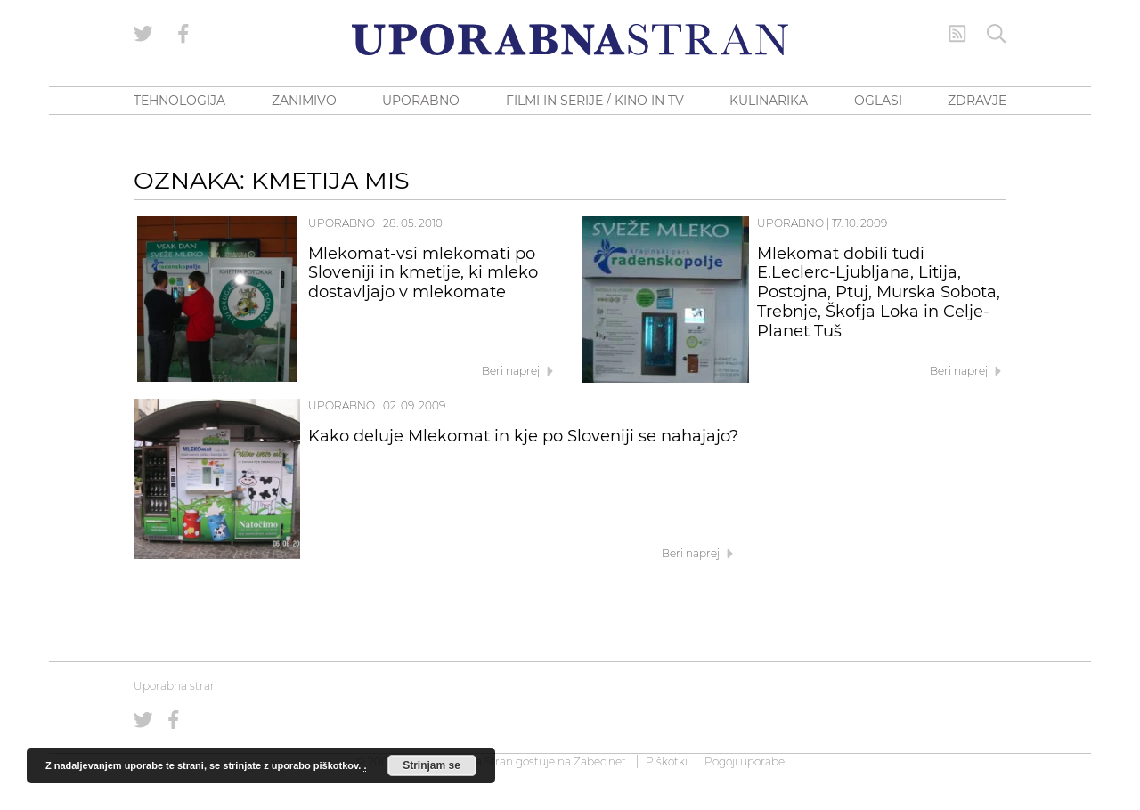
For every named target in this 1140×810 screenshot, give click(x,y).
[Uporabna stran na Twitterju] (143, 34)
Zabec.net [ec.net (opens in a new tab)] (600, 761)
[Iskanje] (996, 34)
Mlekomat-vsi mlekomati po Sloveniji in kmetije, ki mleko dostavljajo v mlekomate (423, 273)
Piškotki (667, 761)
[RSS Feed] (957, 34)
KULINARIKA (768, 101)
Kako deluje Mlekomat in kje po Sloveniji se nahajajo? (523, 436)
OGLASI (878, 101)
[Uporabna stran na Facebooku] (183, 34)
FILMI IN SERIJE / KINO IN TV (595, 101)
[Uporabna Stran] (570, 39)
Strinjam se (431, 765)
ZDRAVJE (977, 101)
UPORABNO (421, 101)
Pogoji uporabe (744, 761)
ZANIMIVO (304, 101)
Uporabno (341, 223)
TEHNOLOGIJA (179, 101)
